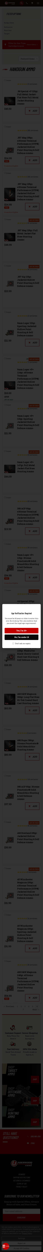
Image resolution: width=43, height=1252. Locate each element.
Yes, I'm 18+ (21, 630)
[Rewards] (5, 1246)
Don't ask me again (23, 643)
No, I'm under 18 (21, 637)
